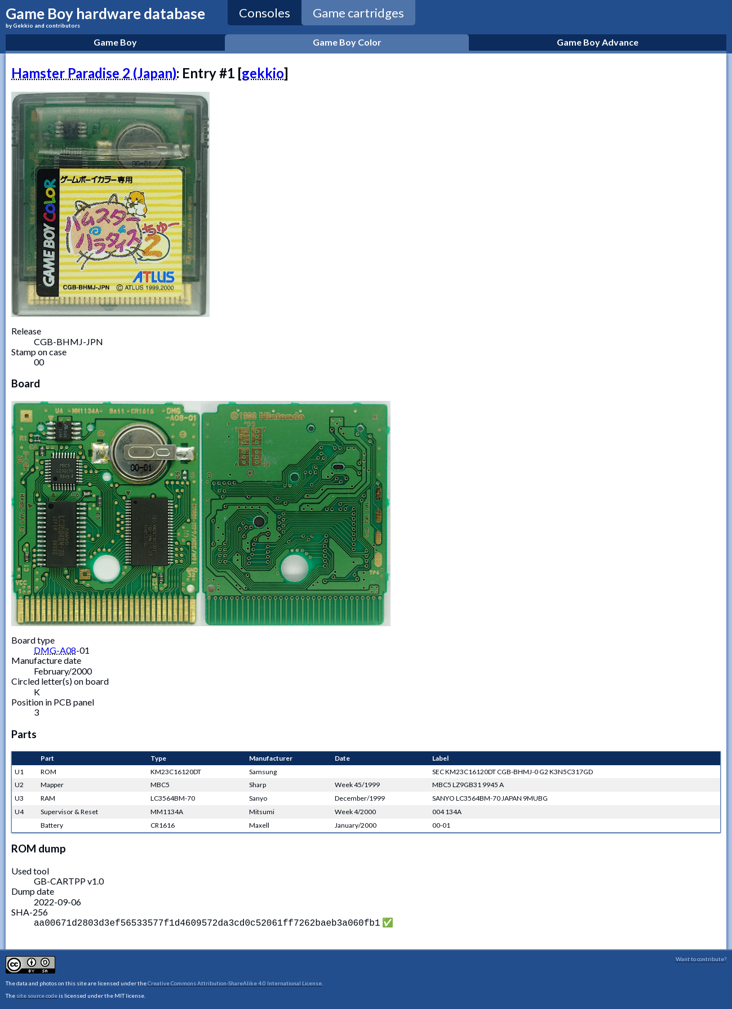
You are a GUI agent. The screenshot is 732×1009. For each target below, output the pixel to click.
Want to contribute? (701, 957)
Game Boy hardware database (105, 17)
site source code (36, 994)
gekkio (263, 73)
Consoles (264, 12)
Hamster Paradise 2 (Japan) (93, 73)
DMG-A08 (55, 650)
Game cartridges (358, 12)
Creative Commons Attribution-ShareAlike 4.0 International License (235, 982)
